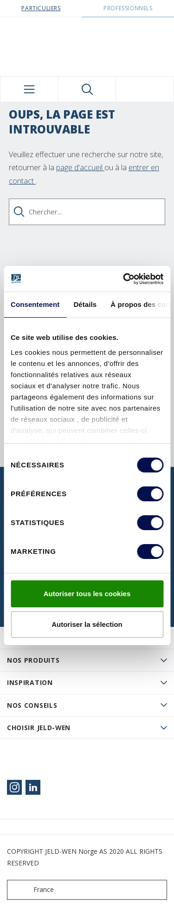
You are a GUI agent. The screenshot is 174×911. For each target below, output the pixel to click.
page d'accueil (80, 167)
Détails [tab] (85, 304)
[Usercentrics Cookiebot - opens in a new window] (123, 279)
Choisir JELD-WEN (39, 727)
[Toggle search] (87, 89)
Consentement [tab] (35, 304)
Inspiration (30, 682)
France (32, 890)
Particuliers (40, 8)
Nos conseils (32, 705)
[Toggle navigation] (29, 89)
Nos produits (33, 660)
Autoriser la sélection (87, 624)
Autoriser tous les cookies (87, 594)
